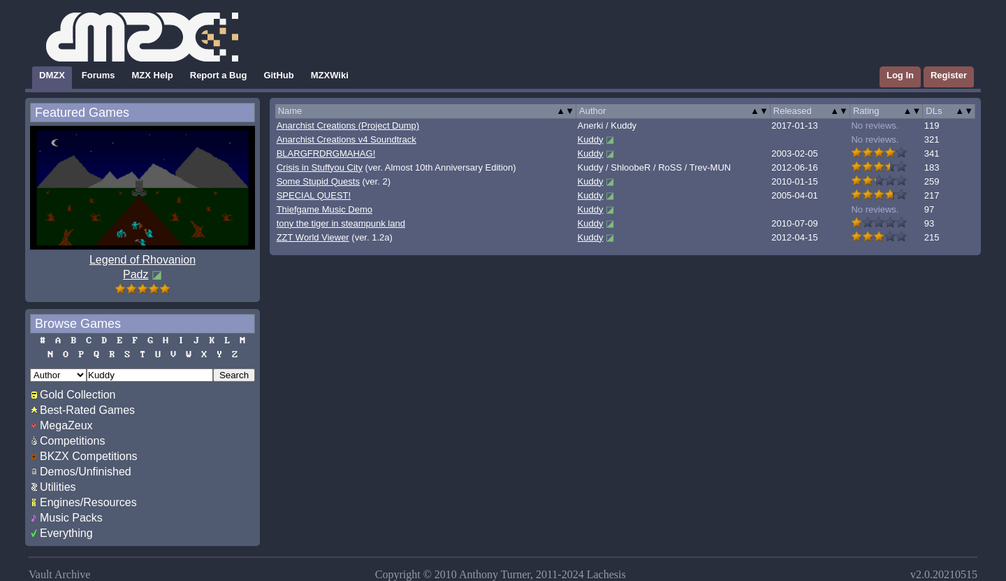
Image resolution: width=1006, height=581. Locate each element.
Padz (135, 274)
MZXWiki (330, 75)
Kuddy (591, 139)
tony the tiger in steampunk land (341, 223)
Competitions (72, 441)
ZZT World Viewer (313, 237)
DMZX (52, 75)
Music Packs (71, 518)
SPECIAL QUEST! (314, 195)
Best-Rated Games (87, 410)
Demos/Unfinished (85, 472)
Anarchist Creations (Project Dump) (348, 125)
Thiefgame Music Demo (324, 209)
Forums (98, 75)
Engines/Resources (88, 502)
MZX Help (152, 75)
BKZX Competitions (89, 456)
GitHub (278, 75)
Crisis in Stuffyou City (320, 167)
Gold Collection (78, 395)
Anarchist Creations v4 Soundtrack (346, 139)
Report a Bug (218, 75)
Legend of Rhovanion (142, 260)
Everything (66, 533)
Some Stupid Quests (318, 181)
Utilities (58, 487)
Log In (900, 75)
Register (949, 75)
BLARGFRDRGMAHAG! (326, 153)
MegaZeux (66, 425)
